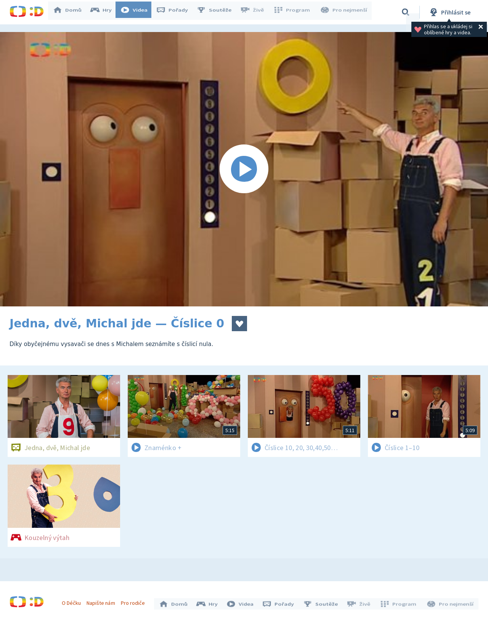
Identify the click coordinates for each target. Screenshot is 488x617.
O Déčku (73, 601)
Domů (71, 12)
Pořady (175, 12)
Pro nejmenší (344, 12)
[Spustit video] (244, 169)
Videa (138, 12)
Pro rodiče (135, 601)
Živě (255, 12)
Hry (104, 12)
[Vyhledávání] (405, 12)
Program (294, 12)
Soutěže (218, 12)
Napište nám (102, 601)
